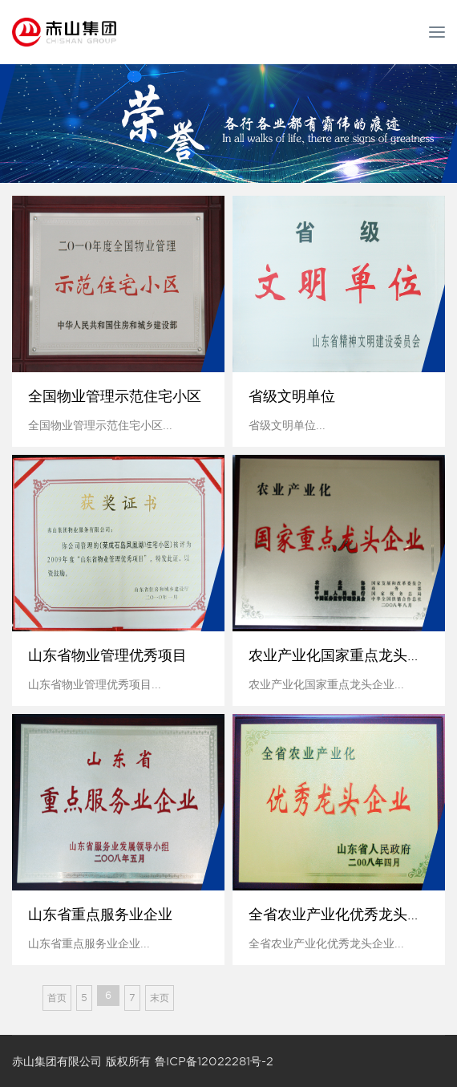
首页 (57, 998)
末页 (159, 998)
